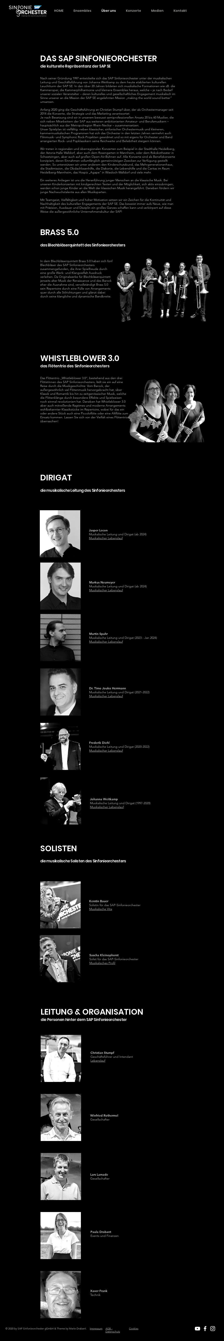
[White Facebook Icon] (205, 1328)
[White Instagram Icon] (212, 1328)
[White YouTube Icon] (197, 1328)
